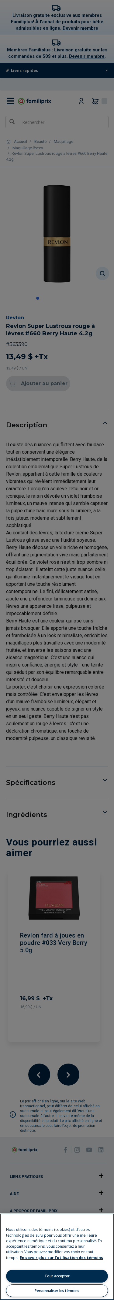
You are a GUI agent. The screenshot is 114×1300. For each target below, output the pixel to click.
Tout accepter (57, 1276)
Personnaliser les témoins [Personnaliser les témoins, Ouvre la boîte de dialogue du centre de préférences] (57, 1290)
